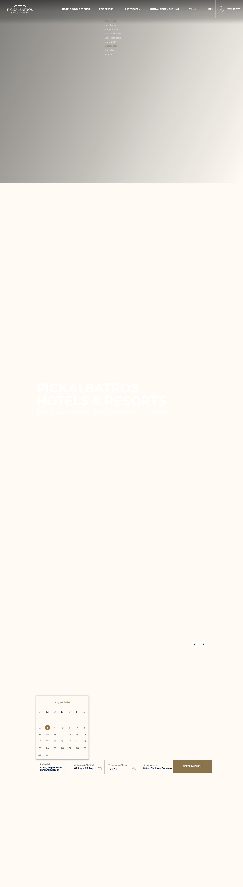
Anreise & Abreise (84, 765)
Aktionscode (150, 765)
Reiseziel (45, 764)
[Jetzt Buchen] (193, 767)
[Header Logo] (20, 9)
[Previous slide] (195, 644)
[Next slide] (203, 644)
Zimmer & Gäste (117, 765)
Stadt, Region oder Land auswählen (51, 768)
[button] (210, 9)
